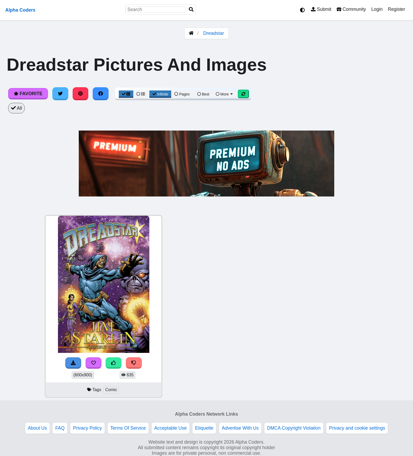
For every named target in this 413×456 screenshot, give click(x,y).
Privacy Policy (87, 428)
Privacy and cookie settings (357, 428)
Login (376, 9)
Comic (111, 389)
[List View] (140, 94)
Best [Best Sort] (203, 94)
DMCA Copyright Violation (294, 428)
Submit (321, 9)
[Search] (191, 10)
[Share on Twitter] (60, 93)
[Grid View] (126, 94)
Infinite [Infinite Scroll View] (160, 94)
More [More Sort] (225, 94)
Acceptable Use (170, 428)
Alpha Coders (20, 10)
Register (396, 9)
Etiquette (204, 428)
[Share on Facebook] (101, 93)
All (16, 108)
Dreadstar (213, 33)
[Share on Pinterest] (80, 93)
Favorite (28, 93)
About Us (37, 428)
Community (351, 9)
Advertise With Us (240, 428)
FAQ (60, 428)
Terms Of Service (128, 428)
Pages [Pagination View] (182, 94)
